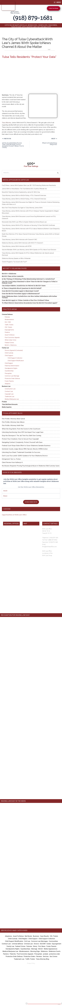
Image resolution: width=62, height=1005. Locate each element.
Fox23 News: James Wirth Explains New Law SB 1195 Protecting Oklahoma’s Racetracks (29, 186)
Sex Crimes (53, 957)
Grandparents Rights (11, 368)
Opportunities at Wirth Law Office (14, 515)
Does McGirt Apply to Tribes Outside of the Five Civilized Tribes (25, 300)
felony (35, 946)
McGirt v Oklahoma (9, 274)
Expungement (56, 944)
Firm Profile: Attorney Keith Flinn (13, 426)
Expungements (9, 330)
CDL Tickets (8, 327)
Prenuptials (8, 373)
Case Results (44, 936)
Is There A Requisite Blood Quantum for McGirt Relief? (22, 288)
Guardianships (9, 371)
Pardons (7, 332)
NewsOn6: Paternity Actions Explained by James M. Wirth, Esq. (21, 192)
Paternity (13, 954)
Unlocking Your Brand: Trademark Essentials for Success (21, 452)
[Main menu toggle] (57, 2)
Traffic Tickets (9, 325)
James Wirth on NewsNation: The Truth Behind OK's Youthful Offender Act (24, 189)
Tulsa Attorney (6, 122)
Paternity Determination (12, 366)
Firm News (41, 946)
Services (46, 957)
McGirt (40, 949)
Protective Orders (29, 957)
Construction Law (10, 389)
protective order (54, 954)
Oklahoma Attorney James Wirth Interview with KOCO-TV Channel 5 (22, 243)
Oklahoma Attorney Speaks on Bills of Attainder (16, 259)
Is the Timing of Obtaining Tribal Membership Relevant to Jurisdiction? (28, 279)
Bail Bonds (28, 936)
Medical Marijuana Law (12, 399)
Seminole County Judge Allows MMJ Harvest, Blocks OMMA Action (25, 449)
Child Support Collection (15, 358)
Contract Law (9, 392)
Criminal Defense (7, 315)
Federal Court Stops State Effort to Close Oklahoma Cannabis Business (26, 446)
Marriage (34, 949)
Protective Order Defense (12, 379)
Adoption (7, 384)
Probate (4, 402)
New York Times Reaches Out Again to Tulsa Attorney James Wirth (22, 208)
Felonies (7, 317)
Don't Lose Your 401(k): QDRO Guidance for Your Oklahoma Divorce (25, 456)
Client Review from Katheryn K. (12, 462)
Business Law (6, 386)
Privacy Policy (31, 963)
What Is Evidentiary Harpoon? (49, 143)
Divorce (36, 944)
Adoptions (8, 936)
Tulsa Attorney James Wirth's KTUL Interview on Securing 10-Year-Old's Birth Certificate (28, 225)
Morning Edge (35, 952)
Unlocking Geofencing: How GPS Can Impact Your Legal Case (22, 432)
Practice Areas (10, 309)
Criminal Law (28, 944)
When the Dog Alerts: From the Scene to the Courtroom (21, 429)
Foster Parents (9, 381)
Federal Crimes (9, 343)
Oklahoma (44, 952)
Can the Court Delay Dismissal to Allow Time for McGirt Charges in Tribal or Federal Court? (29, 282)
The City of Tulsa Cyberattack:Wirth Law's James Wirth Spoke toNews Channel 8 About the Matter (27, 43)
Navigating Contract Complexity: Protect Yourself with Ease (22, 442)
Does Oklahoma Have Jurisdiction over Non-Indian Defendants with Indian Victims (29, 297)
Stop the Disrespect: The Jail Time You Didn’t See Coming (21, 436)
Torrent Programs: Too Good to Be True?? (14, 262)
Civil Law (27, 941)
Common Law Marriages (39, 941)
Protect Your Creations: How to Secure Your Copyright (20, 439)
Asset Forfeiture (9, 335)
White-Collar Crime (10, 340)
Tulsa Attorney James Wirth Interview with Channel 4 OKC (19, 240)
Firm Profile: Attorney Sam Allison (13, 422)
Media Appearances (50, 949)
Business (36, 936)
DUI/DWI (43, 944)
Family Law (5, 348)
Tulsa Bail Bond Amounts (10, 404)
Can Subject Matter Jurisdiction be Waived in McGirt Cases (23, 286)
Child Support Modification (16, 361)
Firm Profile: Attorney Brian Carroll (13, 419)
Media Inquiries (7, 407)
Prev (27, 1003)
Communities (53, 941)
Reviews (39, 957)
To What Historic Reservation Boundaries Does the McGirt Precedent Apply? (29, 303)
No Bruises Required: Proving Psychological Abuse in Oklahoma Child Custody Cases (31, 466)
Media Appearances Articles (16, 180)
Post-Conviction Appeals (12, 338)
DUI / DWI (8, 322)
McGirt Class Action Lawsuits (12, 276)
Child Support (9, 356)
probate (45, 954)
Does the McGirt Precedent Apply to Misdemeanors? (21, 294)
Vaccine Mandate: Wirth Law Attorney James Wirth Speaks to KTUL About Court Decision (29, 250)
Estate (49, 944)
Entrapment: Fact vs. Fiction (11, 459)
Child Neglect (9, 363)
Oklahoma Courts (54, 952)
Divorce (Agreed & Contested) (14, 350)
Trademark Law (9, 397)
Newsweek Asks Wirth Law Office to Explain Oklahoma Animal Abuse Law (24, 222)
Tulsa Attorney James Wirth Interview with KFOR (16, 246)
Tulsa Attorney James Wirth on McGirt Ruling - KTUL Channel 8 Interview (24, 196)
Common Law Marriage (12, 376)
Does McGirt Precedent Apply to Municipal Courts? (20, 291)
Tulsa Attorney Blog (12, 413)
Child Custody (9, 353)
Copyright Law (9, 394)
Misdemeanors (9, 320)
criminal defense (17, 944)
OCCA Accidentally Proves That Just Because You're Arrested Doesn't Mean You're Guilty (11, 145)
